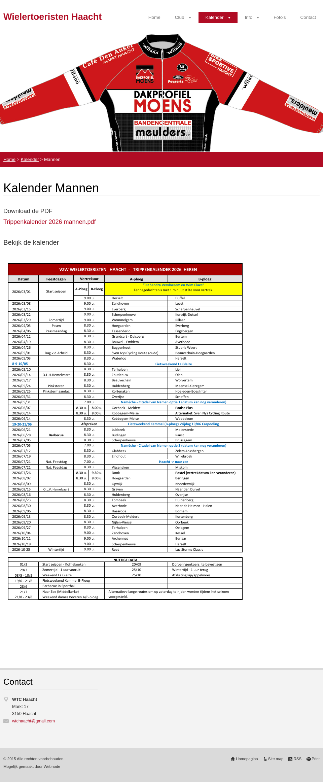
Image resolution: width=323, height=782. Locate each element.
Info (249, 17)
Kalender (215, 17)
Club (179, 17)
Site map (276, 759)
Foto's (280, 17)
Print (316, 759)
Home (154, 17)
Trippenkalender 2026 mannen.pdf (49, 221)
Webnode (52, 766)
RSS (297, 759)
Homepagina (247, 759)
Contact (308, 17)
